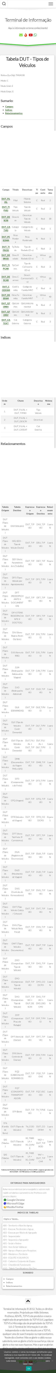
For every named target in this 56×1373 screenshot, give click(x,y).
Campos (9, 106)
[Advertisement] (28, 158)
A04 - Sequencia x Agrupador (16, 1239)
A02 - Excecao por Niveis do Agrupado (20, 1232)
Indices (8, 110)
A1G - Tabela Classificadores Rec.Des (20, 1268)
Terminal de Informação (28, 20)
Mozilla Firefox (13, 1207)
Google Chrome (14, 1199)
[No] (52, 1360)
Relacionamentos (14, 113)
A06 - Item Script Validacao (15, 1247)
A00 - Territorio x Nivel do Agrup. (17, 1225)
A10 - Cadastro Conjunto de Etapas (19, 1261)
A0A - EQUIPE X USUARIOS (16, 1257)
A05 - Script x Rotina (12, 1243)
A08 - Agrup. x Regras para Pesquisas (19, 1250)
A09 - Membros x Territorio (15, 1254)
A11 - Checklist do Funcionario (17, 1264)
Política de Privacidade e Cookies (30, 1361)
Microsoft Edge (14, 1203)
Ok (28, 1368)
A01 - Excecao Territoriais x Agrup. (18, 1229)
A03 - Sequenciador (11, 1236)
